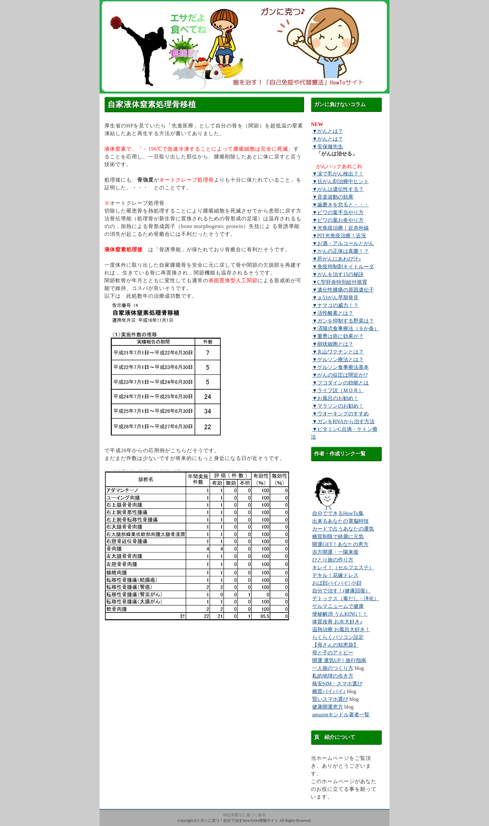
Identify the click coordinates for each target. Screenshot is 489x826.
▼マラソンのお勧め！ (338, 406)
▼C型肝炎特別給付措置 (339, 282)
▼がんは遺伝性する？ (338, 189)
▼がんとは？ (327, 131)
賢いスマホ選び (330, 699)
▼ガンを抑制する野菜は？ (343, 320)
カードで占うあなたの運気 (343, 529)
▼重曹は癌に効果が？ (338, 336)
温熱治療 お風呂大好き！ (341, 629)
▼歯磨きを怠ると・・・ (340, 204)
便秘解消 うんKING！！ (340, 614)
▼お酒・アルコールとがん (343, 243)
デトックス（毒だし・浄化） (345, 598)
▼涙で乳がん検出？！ (338, 173)
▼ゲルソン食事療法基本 (340, 367)
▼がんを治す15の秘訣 (338, 274)
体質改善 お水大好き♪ (337, 621)
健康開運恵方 (327, 707)
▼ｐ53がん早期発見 (335, 297)
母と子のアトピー (332, 652)
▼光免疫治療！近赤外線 (340, 228)
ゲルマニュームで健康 (338, 606)
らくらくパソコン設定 (338, 637)
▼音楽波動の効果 (332, 197)
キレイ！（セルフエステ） (343, 567)
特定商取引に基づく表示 (244, 815)
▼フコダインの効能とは (340, 382)
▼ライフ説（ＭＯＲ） (338, 390)
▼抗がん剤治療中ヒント (340, 181)
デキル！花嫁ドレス (335, 575)
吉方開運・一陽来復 (335, 552)
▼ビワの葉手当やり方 (338, 212)
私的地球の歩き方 (332, 676)
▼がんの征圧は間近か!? (340, 375)
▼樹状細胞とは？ (332, 344)
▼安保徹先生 (327, 146)
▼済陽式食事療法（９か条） (345, 328)
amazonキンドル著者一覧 (340, 714)
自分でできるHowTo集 (338, 513)
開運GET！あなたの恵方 (340, 544)
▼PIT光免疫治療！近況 (339, 235)
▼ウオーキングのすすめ (340, 413)
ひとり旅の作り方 (332, 559)
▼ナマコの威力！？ (335, 305)
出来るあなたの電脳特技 (340, 521)
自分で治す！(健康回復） (341, 590)
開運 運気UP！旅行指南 (339, 660)
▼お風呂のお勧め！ (335, 398)
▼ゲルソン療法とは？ (338, 359)
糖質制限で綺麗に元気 (338, 536)
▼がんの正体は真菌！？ (340, 251)
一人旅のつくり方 (332, 668)
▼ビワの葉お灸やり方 (338, 220)
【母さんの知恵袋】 (335, 645)
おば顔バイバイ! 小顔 (336, 583)
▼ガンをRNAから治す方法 (343, 421)
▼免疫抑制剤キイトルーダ (343, 266)
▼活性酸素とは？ (332, 313)
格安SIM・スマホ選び (337, 683)
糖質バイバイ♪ (329, 691)
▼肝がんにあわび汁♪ (336, 259)
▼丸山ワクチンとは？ (338, 351)
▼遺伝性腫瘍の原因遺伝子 (343, 290)
